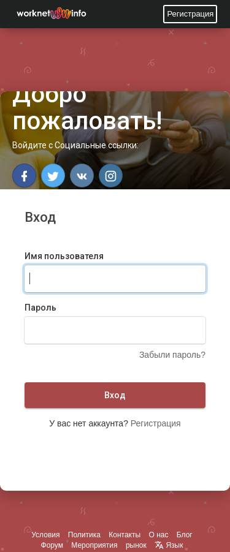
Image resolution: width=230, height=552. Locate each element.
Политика (84, 535)
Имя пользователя (64, 256)
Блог (185, 535)
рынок (136, 545)
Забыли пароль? (172, 355)
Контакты (124, 535)
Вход (115, 395)
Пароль (40, 307)
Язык (169, 545)
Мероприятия (94, 545)
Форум (52, 545)
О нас (158, 535)
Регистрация (190, 13)
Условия (45, 535)
